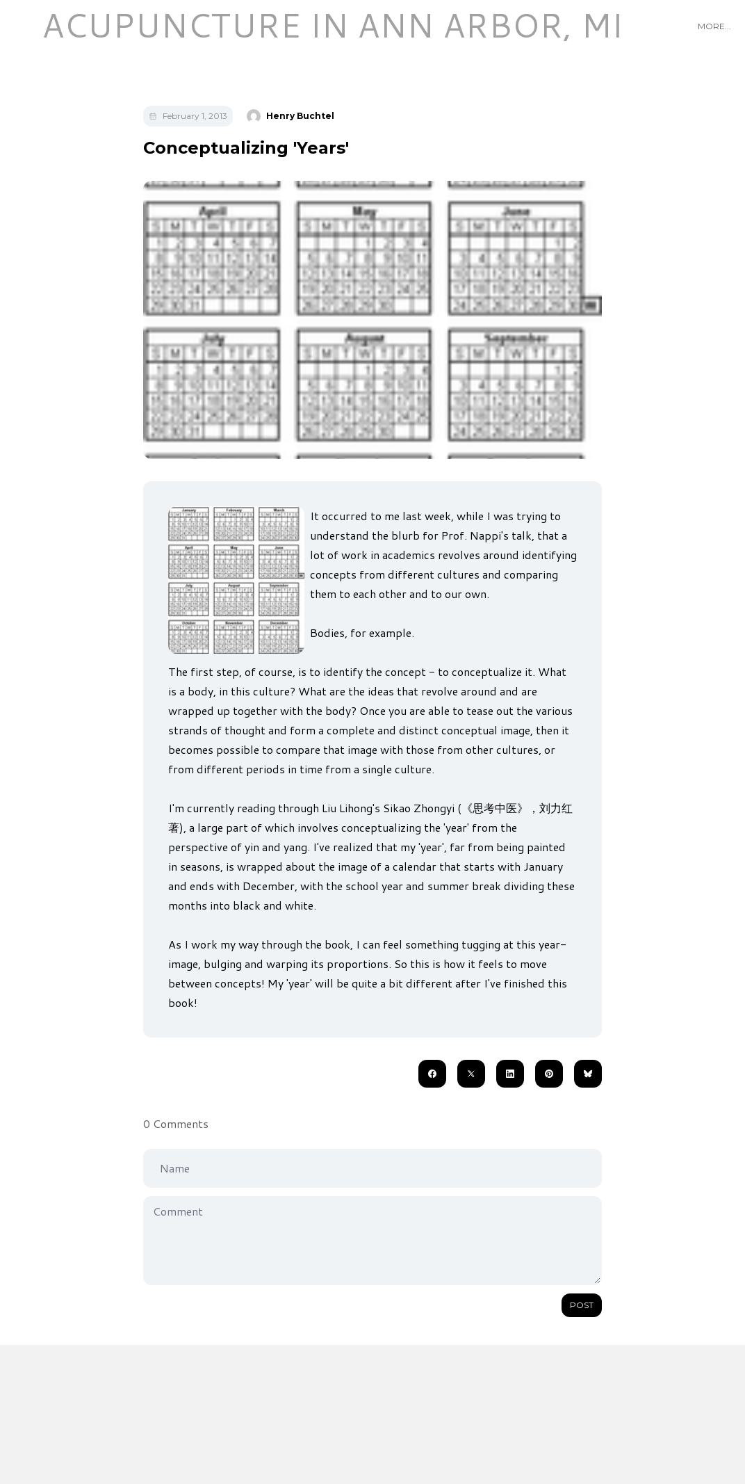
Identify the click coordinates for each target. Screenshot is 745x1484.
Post (581, 1305)
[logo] (332, 25)
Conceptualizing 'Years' (246, 148)
